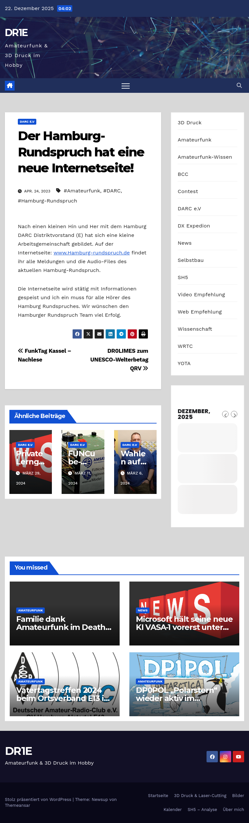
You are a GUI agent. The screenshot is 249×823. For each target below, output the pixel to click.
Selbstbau (191, 260)
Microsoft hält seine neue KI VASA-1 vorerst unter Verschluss (184, 627)
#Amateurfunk (82, 191)
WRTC (185, 346)
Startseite (158, 795)
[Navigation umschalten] (126, 85)
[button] (239, 85)
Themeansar (17, 805)
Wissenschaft (195, 329)
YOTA (184, 363)
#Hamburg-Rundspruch (47, 201)
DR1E (16, 33)
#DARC (112, 191)
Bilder (238, 795)
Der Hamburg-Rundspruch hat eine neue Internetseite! (81, 152)
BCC (183, 174)
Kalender (172, 809)
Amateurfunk (194, 140)
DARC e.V (27, 121)
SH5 (183, 277)
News (185, 243)
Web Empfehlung (200, 312)
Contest (188, 191)
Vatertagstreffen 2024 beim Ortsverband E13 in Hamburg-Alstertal (62, 698)
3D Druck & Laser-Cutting (200, 795)
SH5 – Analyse (202, 809)
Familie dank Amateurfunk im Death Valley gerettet (60, 627)
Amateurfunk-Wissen (205, 157)
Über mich (233, 809)
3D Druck (190, 122)
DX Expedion (194, 226)
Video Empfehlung (201, 294)
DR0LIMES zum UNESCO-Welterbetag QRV (119, 360)
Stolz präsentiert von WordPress (39, 799)
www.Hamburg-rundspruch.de (91, 253)
